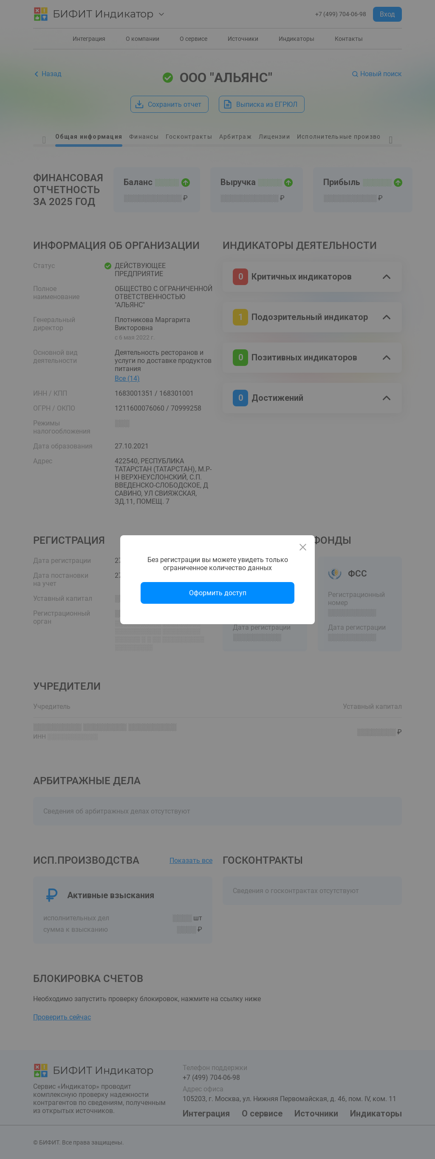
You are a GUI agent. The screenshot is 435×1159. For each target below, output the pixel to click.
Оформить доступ (217, 593)
